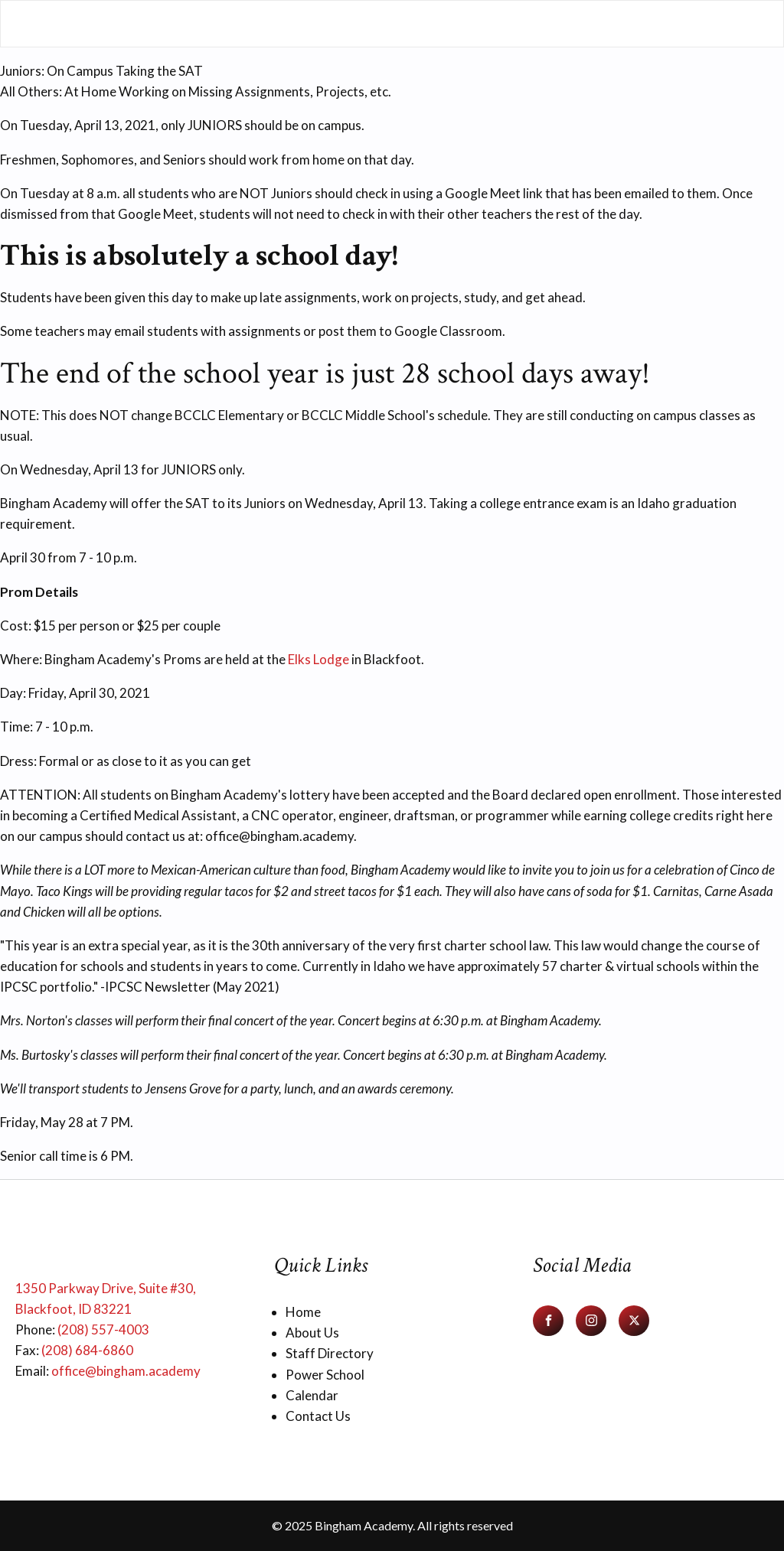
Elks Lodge (318, 659)
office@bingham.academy (126, 1371)
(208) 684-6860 (87, 1350)
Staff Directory (330, 1353)
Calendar (312, 1395)
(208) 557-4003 (103, 1329)
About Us (312, 1333)
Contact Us (318, 1416)
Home (303, 1312)
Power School (325, 1375)
